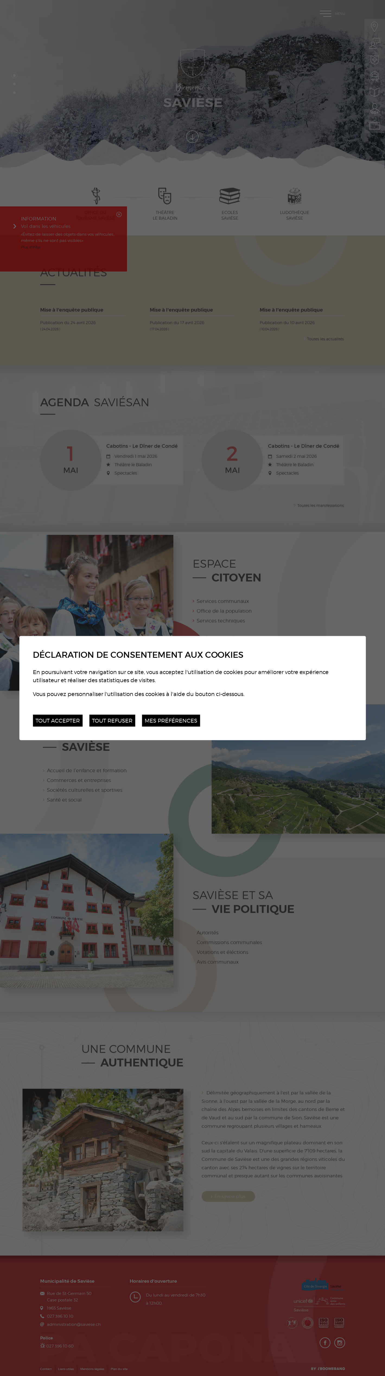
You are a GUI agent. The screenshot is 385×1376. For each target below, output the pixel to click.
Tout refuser (112, 720)
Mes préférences (171, 720)
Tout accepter (58, 720)
